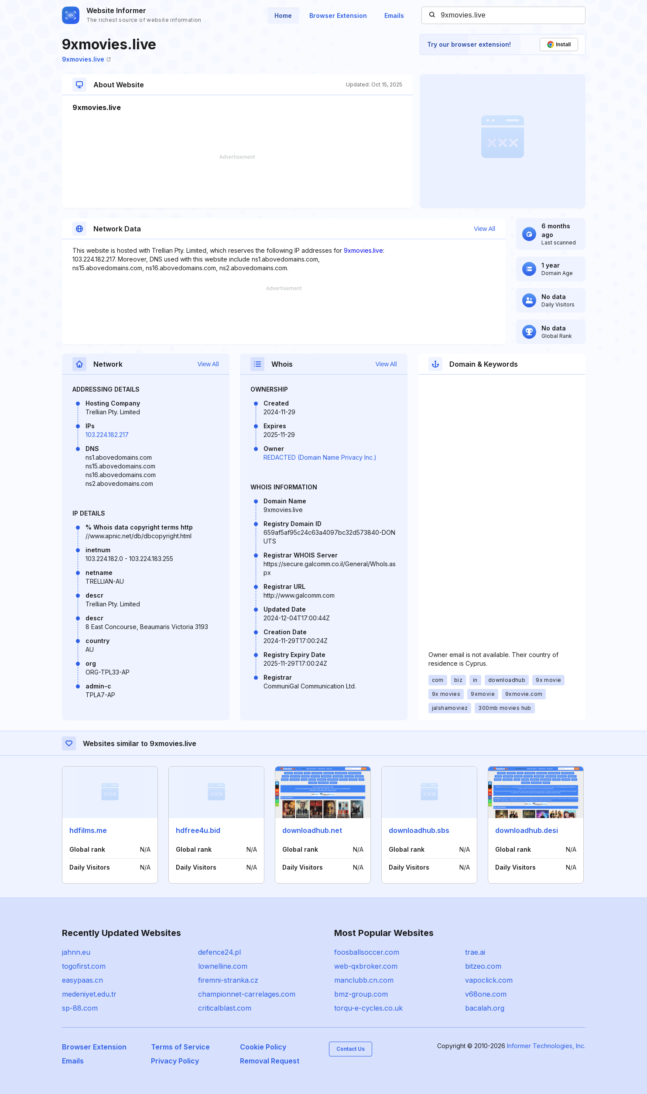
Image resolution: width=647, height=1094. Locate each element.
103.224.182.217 (107, 434)
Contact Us (350, 1049)
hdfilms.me (88, 830)
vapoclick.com (489, 980)
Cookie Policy (263, 1046)
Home (283, 15)
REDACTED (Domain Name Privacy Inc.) (320, 457)
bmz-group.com (361, 994)
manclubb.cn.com (364, 980)
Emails (394, 15)
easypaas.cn (82, 980)
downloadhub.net (312, 830)
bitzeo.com (483, 966)
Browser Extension (338, 15)
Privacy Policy (175, 1060)
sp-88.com (80, 1008)
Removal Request (269, 1060)
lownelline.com (222, 966)
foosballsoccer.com (366, 952)
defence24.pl (219, 952)
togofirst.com (84, 966)
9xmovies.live (86, 59)
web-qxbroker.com (365, 966)
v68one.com (486, 994)
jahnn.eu (76, 952)
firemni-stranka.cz (228, 980)
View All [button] (484, 228)
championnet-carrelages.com (246, 994)
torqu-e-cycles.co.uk (368, 1008)
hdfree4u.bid (198, 830)
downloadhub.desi (526, 830)
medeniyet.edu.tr (89, 994)
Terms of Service (180, 1046)
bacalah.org (484, 1008)
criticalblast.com (224, 1008)
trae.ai (475, 952)
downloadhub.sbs (419, 830)
